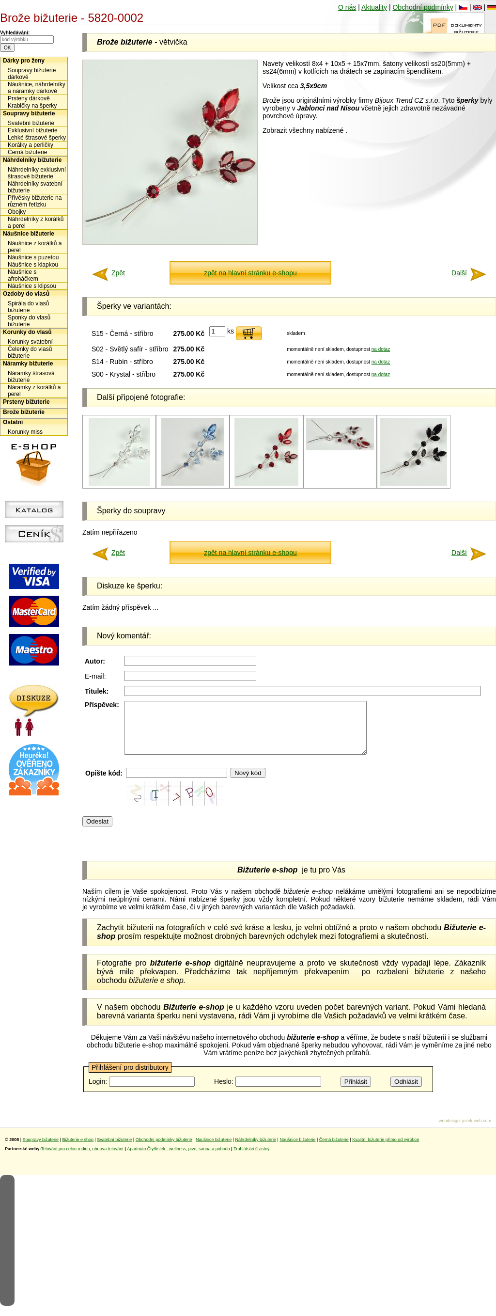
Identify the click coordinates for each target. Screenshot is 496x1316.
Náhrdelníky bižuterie (32, 160)
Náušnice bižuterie (28, 233)
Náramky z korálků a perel (34, 390)
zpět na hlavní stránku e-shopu (250, 273)
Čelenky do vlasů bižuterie (30, 352)
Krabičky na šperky (32, 105)
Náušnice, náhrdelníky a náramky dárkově (36, 88)
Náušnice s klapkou (33, 264)
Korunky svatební (30, 341)
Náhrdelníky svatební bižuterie (35, 187)
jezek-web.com (476, 1130)
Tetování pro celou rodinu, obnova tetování (82, 1159)
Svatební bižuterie (31, 123)
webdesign (449, 1130)
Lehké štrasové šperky (37, 137)
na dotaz (381, 349)
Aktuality (374, 7)
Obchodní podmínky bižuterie (164, 1149)
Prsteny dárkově (29, 98)
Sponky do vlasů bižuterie (29, 321)
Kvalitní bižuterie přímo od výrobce (385, 1149)
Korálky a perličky (30, 145)
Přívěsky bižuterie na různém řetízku (35, 201)
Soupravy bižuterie (29, 113)
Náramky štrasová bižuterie (31, 376)
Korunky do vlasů (27, 332)
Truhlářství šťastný (251, 1159)
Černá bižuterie (27, 152)
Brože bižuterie (24, 412)
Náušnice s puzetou (33, 257)
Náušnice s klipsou (32, 286)
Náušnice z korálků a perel (35, 247)
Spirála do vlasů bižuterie (28, 307)
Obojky (17, 211)
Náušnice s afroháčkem (23, 275)
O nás (347, 7)
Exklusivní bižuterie (33, 130)
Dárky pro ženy (24, 60)
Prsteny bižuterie (26, 401)
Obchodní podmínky (422, 7)
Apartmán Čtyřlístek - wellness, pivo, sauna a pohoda (178, 1159)
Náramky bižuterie (28, 363)
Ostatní (13, 422)
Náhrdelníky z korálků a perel (35, 222)
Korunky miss (25, 431)
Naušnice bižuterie (214, 1149)
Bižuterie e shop (77, 1149)
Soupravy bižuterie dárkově (32, 73)
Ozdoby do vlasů (26, 293)
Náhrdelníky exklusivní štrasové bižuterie (37, 173)
